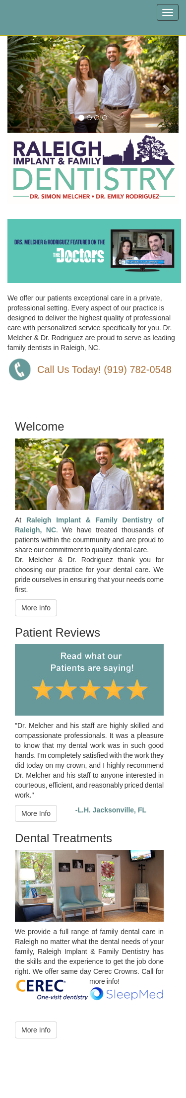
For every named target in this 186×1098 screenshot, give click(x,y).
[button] (20, 84)
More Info (36, 608)
